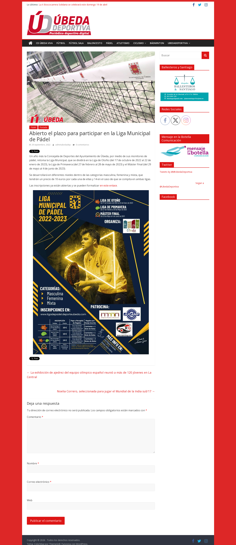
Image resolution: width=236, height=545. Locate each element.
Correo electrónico (39, 482)
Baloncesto (94, 43)
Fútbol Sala (76, 43)
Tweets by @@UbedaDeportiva (176, 171)
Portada (43, 127)
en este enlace (108, 185)
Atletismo (123, 43)
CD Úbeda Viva (44, 43)
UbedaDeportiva (178, 43)
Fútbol (60, 43)
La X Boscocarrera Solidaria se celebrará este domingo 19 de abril (73, 4)
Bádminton (157, 43)
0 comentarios (81, 144)
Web (29, 500)
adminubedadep (63, 144)
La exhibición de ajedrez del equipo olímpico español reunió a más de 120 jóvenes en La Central (89, 374)
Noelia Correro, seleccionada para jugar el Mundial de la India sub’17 (106, 391)
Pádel (109, 43)
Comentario (35, 416)
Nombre (33, 463)
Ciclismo (138, 43)
